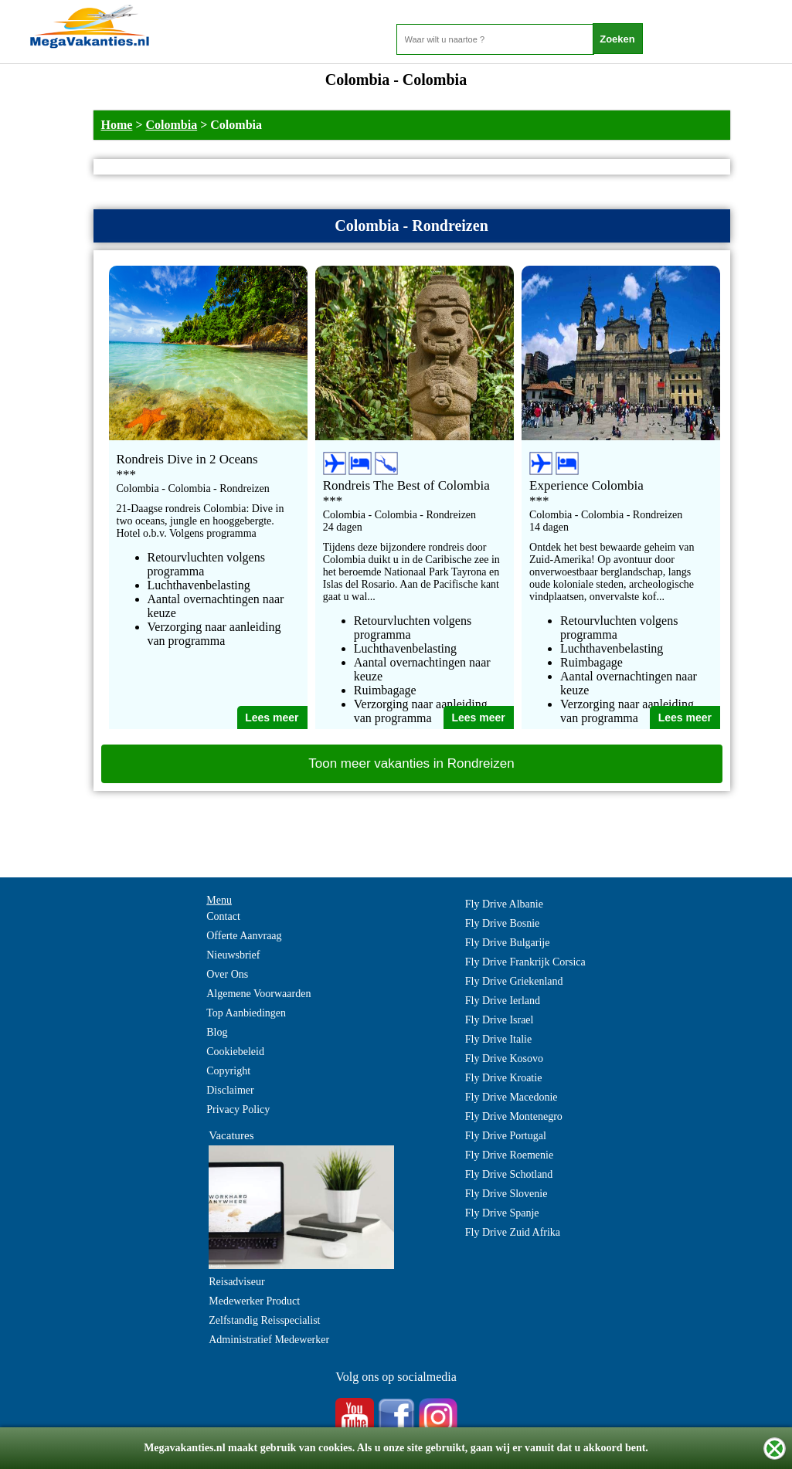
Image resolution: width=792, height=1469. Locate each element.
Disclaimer (229, 1090)
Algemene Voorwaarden (258, 993)
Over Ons (227, 974)
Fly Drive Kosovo (504, 1058)
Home (117, 124)
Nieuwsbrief (233, 955)
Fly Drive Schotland (509, 1174)
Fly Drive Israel (499, 1020)
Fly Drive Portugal (505, 1136)
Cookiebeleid (235, 1051)
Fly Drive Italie (498, 1039)
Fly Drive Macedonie (511, 1097)
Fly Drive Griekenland (514, 981)
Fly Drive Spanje (502, 1213)
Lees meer (271, 717)
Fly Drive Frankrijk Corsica (525, 962)
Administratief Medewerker (269, 1339)
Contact (223, 916)
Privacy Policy (238, 1109)
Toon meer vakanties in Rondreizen (411, 763)
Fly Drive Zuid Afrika (512, 1232)
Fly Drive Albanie (504, 904)
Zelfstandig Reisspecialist (264, 1320)
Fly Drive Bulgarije (507, 942)
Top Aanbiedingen (246, 1013)
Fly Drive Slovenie (506, 1193)
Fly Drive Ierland (502, 1000)
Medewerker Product (254, 1301)
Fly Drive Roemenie (509, 1155)
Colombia (172, 124)
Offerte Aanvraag (243, 935)
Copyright (228, 1071)
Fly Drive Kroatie (503, 1078)
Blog (216, 1032)
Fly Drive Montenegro (514, 1116)
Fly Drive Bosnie (502, 923)
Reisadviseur (236, 1281)
